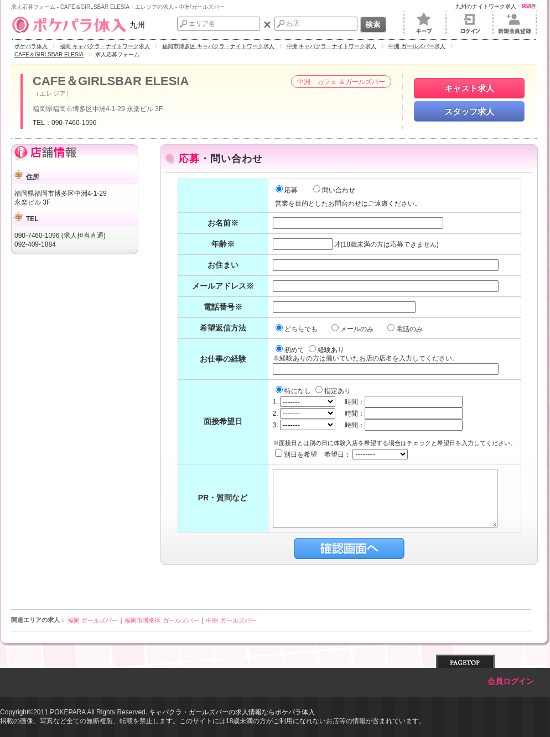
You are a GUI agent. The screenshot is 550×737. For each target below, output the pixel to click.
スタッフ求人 (469, 111)
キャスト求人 (469, 88)
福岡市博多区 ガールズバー (161, 620)
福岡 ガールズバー (93, 620)
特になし (294, 391)
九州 (78, 24)
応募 (287, 190)
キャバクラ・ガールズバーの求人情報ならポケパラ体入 (232, 712)
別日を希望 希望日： (341, 454)
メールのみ (353, 329)
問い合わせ (334, 190)
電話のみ (405, 329)
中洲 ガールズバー (231, 620)
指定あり (333, 391)
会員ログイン (510, 681)
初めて (291, 350)
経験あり (326, 350)
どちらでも (297, 329)
